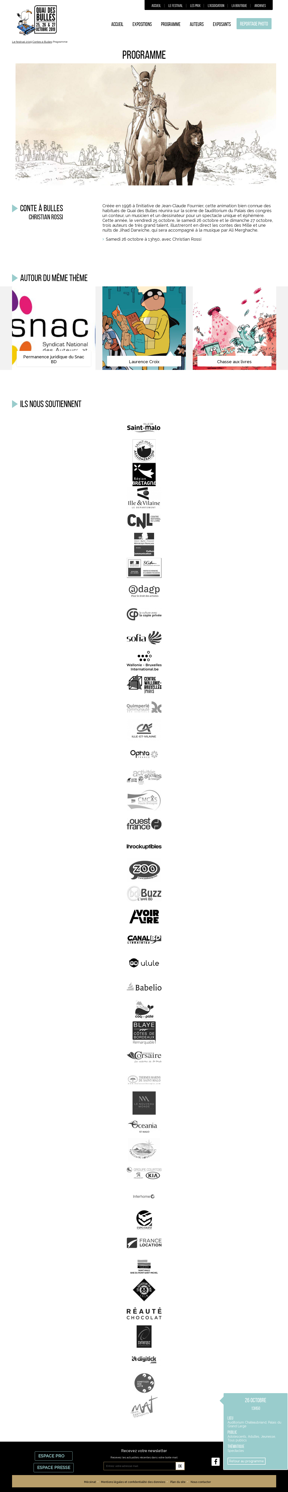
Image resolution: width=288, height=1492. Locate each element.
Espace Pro (53, 1455)
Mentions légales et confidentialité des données (133, 1482)
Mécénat (90, 1482)
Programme (170, 24)
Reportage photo (254, 23)
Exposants (222, 24)
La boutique (239, 5)
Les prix (195, 5)
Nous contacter (201, 1482)
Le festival (175, 5)
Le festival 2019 (22, 41)
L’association (216, 5)
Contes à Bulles (42, 41)
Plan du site (178, 1482)
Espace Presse (53, 1467)
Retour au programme (246, 1461)
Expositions (142, 24)
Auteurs (197, 24)
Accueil (156, 5)
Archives (260, 5)
